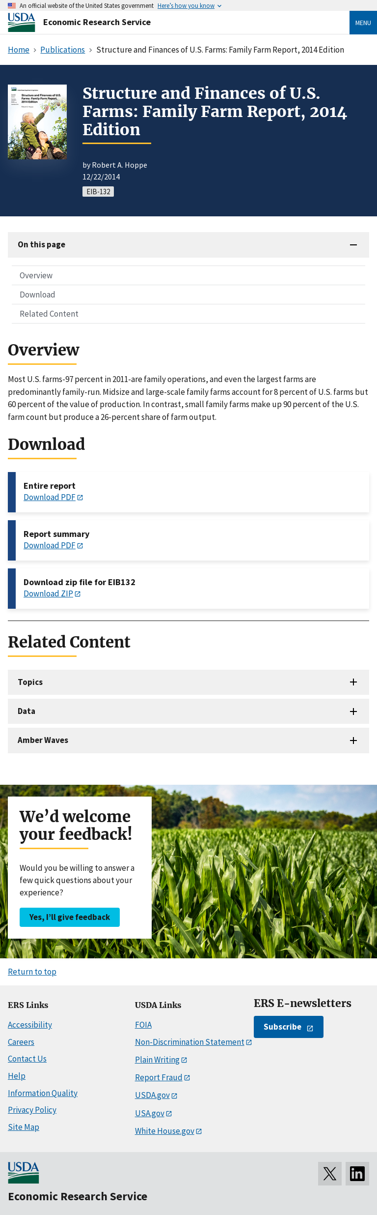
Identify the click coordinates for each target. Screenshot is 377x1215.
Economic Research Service (97, 22)
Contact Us (27, 1058)
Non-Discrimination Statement (189, 1042)
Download (37, 294)
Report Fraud (159, 1077)
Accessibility (30, 1024)
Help (17, 1075)
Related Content (49, 313)
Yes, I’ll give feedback (69, 917)
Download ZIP (48, 593)
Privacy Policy (32, 1109)
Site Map (23, 1127)
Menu (363, 22)
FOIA (143, 1024)
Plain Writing (157, 1059)
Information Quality (43, 1093)
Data (26, 711)
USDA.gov (152, 1095)
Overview (36, 275)
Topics (30, 682)
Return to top (32, 971)
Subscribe (282, 1026)
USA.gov (149, 1113)
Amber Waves (43, 740)
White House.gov (164, 1131)
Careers (21, 1042)
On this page (41, 244)
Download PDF (50, 497)
